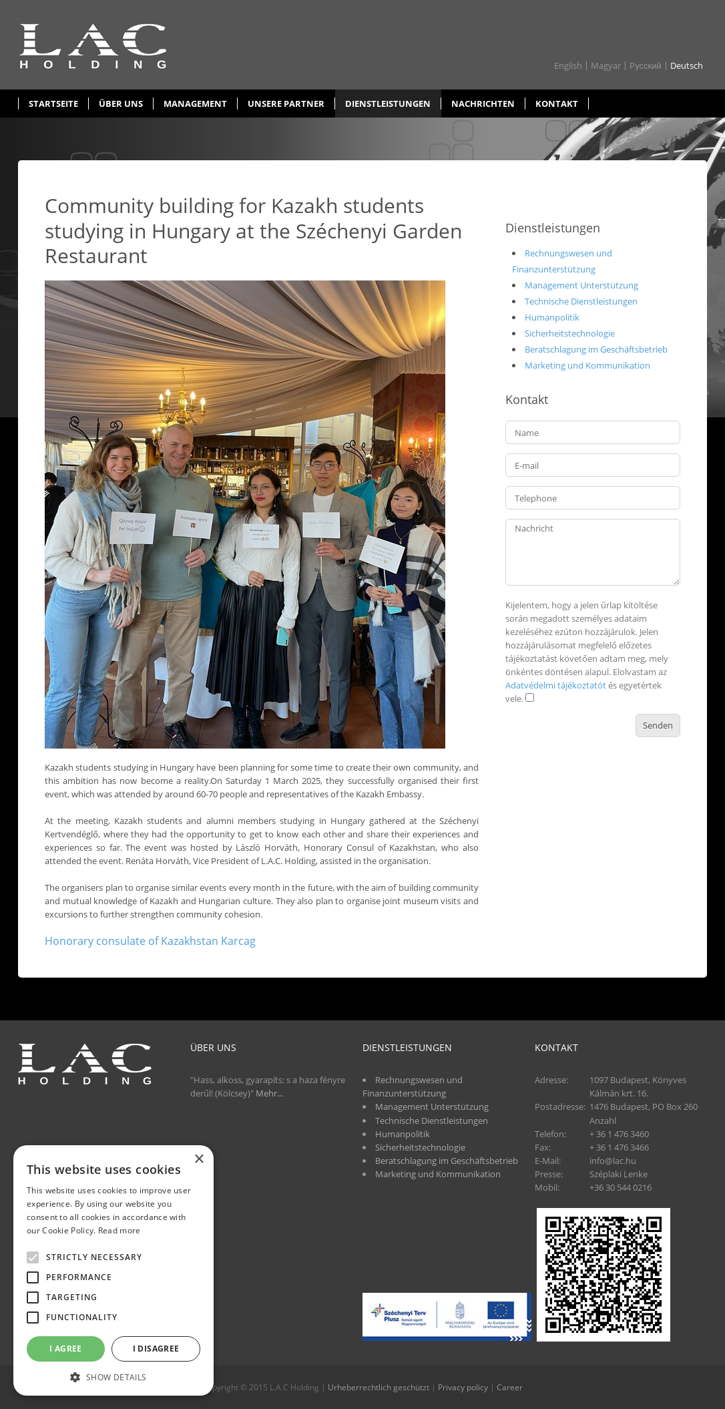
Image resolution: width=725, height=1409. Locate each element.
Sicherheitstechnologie (570, 333)
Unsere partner (286, 103)
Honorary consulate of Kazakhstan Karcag (150, 941)
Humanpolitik (552, 317)
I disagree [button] (156, 1348)
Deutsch (686, 65)
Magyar (606, 65)
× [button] (199, 1160)
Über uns (121, 103)
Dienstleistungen (388, 103)
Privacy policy (463, 1387)
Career (510, 1387)
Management (195, 103)
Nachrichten (483, 103)
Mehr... (269, 1093)
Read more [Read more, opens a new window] (119, 1230)
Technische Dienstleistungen (581, 301)
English (568, 65)
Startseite (53, 103)
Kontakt (556, 103)
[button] (113, 1376)
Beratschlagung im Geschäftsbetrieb (596, 349)
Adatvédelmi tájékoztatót (555, 685)
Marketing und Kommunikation (587, 365)
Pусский (646, 65)
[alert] (113, 1270)
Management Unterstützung (581, 285)
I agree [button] (65, 1348)
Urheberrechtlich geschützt (378, 1387)
